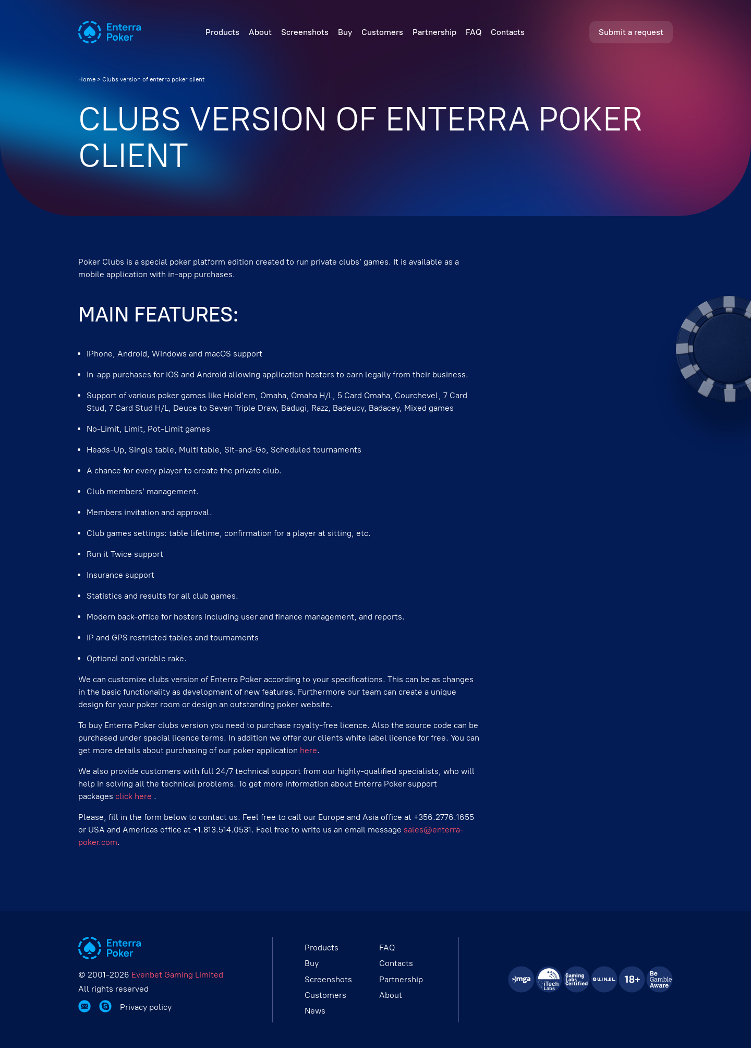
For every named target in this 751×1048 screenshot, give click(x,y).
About (260, 32)
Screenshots (305, 32)
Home (86, 79)
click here (134, 796)
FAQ (473, 32)
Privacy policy (146, 1007)
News (315, 1011)
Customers (382, 32)
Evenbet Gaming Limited (177, 975)
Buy (345, 32)
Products (222, 32)
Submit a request (631, 32)
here (308, 750)
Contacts (508, 32)
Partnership (434, 32)
